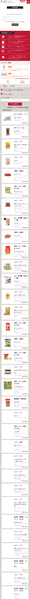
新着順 (9, 107)
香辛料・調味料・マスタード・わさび (16, 564)
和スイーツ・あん (19, 128)
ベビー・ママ (18, 141)
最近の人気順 (23, 107)
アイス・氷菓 (18, 442)
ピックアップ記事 (6, 62)
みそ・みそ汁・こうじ (21, 114)
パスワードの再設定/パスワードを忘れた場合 (15, 21)
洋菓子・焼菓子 (19, 171)
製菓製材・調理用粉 (20, 399)
